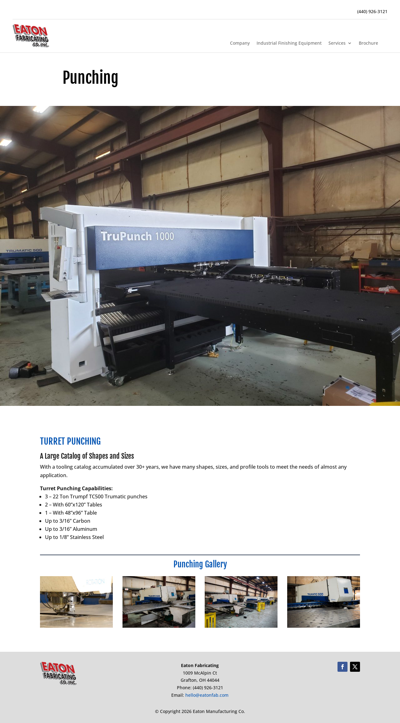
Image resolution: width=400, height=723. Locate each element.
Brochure (368, 43)
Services (337, 43)
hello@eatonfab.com (206, 695)
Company (240, 43)
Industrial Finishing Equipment (289, 43)
